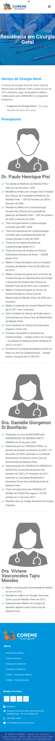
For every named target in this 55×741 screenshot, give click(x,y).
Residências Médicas (15, 669)
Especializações (13, 658)
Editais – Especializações (17, 680)
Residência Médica (14, 653)
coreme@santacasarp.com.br (21, 722)
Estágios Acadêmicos (15, 664)
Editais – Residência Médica (18, 674)
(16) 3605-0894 (14, 718)
